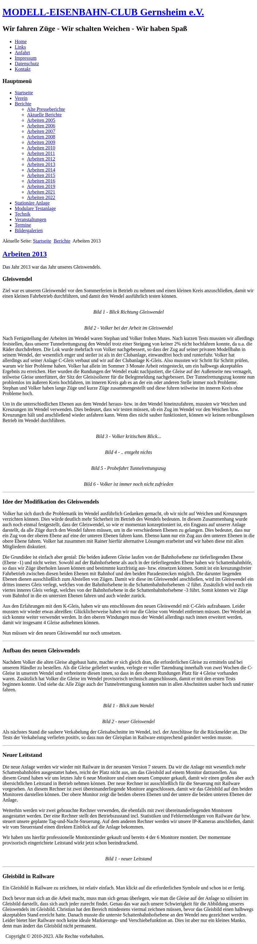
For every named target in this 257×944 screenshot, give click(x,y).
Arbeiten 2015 (41, 175)
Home (21, 41)
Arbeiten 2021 (41, 191)
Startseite (24, 92)
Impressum (25, 58)
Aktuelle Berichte (44, 114)
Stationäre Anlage (32, 203)
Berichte (23, 103)
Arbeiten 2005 (41, 120)
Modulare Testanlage (35, 208)
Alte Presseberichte (46, 109)
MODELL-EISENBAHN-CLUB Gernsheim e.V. (103, 11)
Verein (21, 98)
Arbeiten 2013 (41, 164)
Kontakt (23, 69)
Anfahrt (22, 52)
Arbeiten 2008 (41, 136)
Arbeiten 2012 (41, 158)
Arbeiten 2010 (41, 147)
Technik (22, 214)
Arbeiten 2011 (41, 153)
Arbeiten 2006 (41, 125)
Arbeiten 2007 (41, 131)
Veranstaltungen (30, 219)
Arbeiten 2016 (41, 180)
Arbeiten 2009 (41, 142)
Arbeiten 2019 (41, 186)
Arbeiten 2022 (41, 197)
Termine (23, 225)
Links (20, 47)
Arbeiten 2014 (41, 169)
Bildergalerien (29, 230)
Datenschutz (27, 63)
